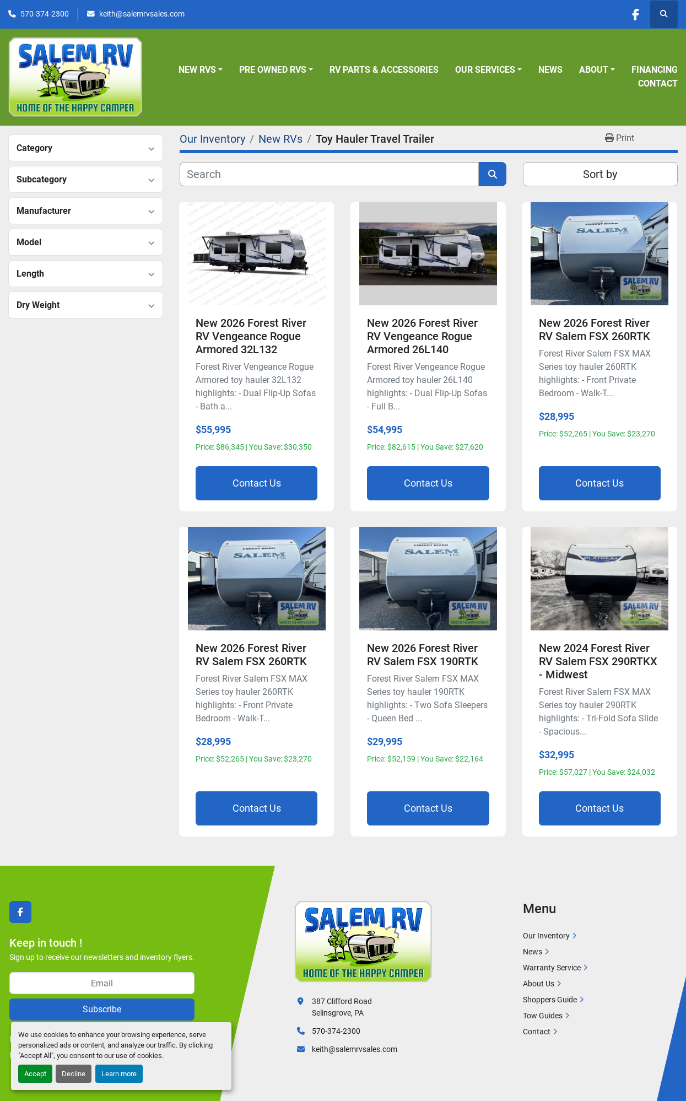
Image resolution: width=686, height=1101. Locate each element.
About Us (538, 983)
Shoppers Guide (550, 999)
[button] (201, 70)
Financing (654, 69)
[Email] (102, 983)
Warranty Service (552, 967)
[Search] (329, 174)
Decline (73, 1074)
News (550, 69)
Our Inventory (546, 935)
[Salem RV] (363, 941)
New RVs (197, 69)
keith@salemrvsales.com (142, 13)
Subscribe (102, 1009)
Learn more (119, 1074)
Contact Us (257, 483)
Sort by (600, 174)
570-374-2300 (44, 13)
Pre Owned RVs (272, 69)
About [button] (593, 69)
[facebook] (635, 14)
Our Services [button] (485, 69)
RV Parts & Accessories (384, 69)
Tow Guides (543, 1015)
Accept (35, 1074)
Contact (658, 83)
